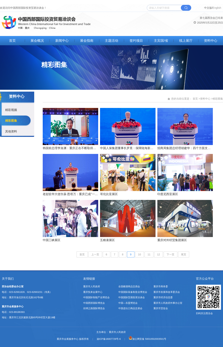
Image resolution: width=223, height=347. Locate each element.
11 (149, 254)
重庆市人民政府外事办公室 (167, 303)
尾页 (183, 254)
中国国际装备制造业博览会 (132, 292)
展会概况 (37, 40)
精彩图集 (11, 120)
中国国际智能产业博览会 (96, 297)
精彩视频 (11, 109)
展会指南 (86, 40)
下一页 (170, 254)
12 (158, 254)
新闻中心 (62, 40)
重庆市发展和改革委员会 (166, 292)
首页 (12, 40)
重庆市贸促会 (160, 308)
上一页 (95, 254)
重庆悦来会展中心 (92, 292)
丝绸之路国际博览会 (94, 308)
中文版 (208, 7)
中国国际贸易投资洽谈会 (131, 297)
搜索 (186, 8)
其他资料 (11, 131)
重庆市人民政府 (91, 286)
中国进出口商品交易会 (130, 308)
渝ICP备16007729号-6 (109, 339)
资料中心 (210, 40)
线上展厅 (185, 40)
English (217, 7)
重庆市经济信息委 (163, 297)
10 (139, 254)
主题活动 (111, 40)
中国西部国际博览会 (94, 303)
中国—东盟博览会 (128, 303)
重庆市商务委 (160, 286)
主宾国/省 (161, 40)
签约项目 (136, 40)
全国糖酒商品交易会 (129, 286)
